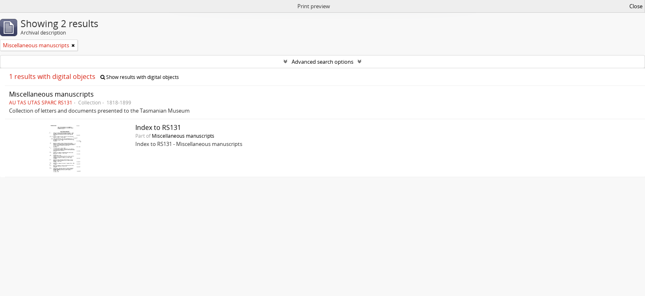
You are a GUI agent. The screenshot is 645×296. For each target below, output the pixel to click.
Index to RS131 (158, 127)
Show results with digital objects (139, 77)
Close (636, 6)
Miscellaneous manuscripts (51, 94)
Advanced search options (322, 61)
